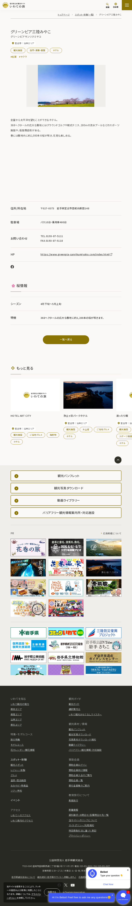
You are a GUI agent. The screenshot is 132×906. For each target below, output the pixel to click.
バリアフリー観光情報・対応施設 (85, 750)
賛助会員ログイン (78, 764)
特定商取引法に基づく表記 (82, 830)
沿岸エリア (16, 719)
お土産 (86, 429)
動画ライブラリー (77, 744)
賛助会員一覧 (76, 780)
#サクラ (23, 57)
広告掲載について (112, 533)
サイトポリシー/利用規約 (81, 825)
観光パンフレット (77, 729)
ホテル (56, 50)
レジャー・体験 (18, 770)
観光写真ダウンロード (80, 734)
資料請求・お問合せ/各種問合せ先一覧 (89, 815)
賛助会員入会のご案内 (80, 775)
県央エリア (16, 709)
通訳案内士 (75, 709)
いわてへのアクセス (21, 815)
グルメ (14, 775)
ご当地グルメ (36, 434)
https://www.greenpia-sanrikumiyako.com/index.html (77, 254)
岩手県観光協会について (23, 876)
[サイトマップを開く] (127, 5)
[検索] (107, 5)
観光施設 (18, 50)
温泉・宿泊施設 (18, 780)
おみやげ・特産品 (19, 785)
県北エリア (16, 724)
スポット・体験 (19, 759)
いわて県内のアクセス (22, 820)
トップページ (64, 14)
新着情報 (73, 809)
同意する (52, 891)
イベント (15, 800)
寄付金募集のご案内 (79, 785)
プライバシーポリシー (80, 835)
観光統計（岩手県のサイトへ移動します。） (56, 876)
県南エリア (16, 714)
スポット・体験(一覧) (84, 14)
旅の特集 (15, 739)
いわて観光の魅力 (20, 704)
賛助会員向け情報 (78, 770)
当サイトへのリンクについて (83, 820)
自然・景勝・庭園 (37, 50)
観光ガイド (74, 704)
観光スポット (17, 764)
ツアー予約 (16, 790)
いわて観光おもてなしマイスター (85, 714)
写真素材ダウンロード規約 (82, 739)
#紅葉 (14, 57)
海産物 (53, 434)
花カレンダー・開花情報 (23, 750)
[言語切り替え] (115, 6)
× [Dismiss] (128, 870)
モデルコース (17, 744)
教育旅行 (73, 800)
